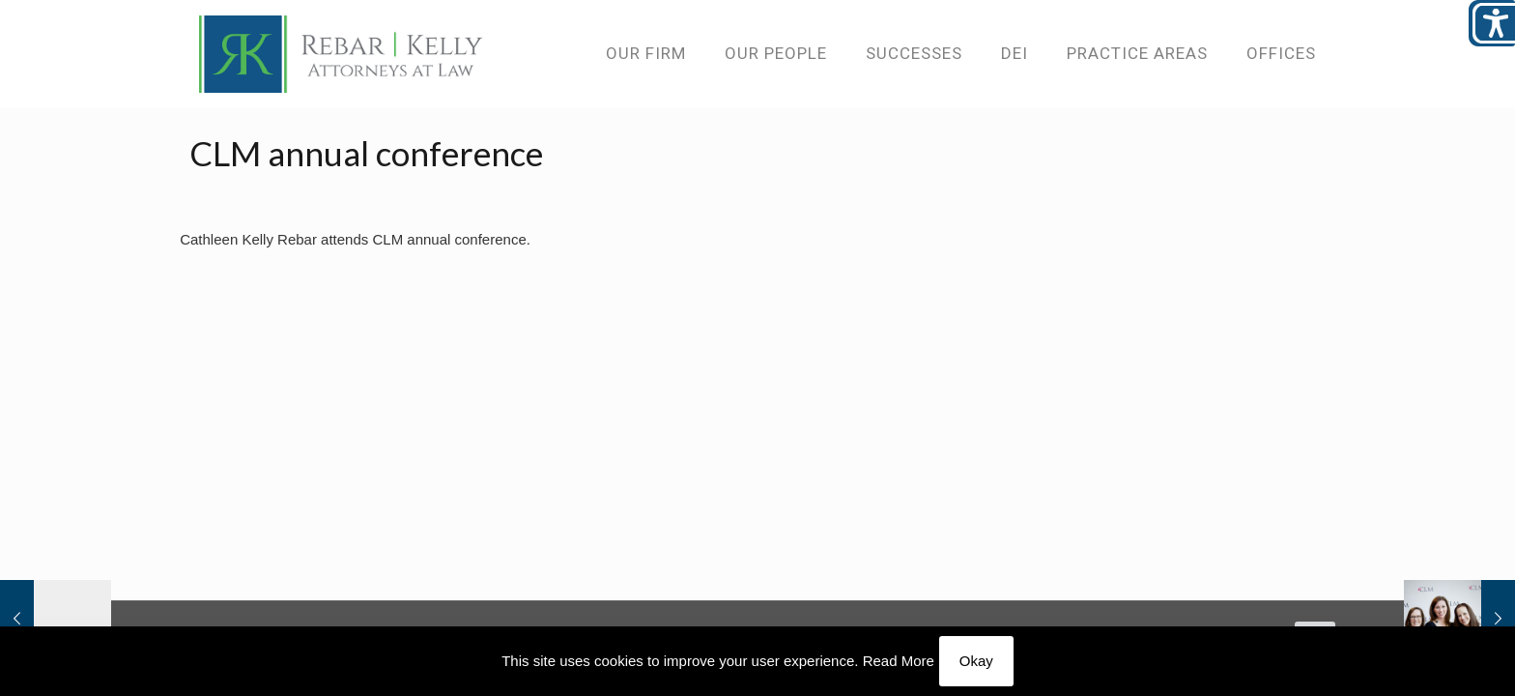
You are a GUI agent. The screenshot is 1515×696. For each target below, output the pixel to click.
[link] (341, 53)
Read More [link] (898, 660)
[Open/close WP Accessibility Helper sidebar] (1492, 23)
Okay (976, 660)
